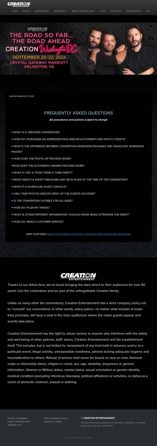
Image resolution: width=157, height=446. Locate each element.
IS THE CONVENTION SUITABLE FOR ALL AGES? (42, 200)
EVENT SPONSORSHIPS (19, 422)
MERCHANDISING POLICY (56, 418)
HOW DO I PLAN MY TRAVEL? (30, 207)
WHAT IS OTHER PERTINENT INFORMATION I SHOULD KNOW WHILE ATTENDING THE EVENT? (70, 214)
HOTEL (103, 11)
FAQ (148, 11)
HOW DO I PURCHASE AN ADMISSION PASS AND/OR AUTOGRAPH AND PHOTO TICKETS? (68, 139)
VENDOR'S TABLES (53, 422)
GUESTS (26, 11)
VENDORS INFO (133, 11)
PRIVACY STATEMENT (18, 418)
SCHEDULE (116, 11)
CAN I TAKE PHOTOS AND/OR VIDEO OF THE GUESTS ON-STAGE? (53, 193)
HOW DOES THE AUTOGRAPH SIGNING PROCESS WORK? (47, 165)
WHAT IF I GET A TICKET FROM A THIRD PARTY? (42, 172)
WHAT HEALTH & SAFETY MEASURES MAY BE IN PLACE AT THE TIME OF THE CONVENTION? (69, 179)
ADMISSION (60, 11)
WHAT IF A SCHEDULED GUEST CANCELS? (38, 186)
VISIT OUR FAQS (78, 234)
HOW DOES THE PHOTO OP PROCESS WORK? (41, 158)
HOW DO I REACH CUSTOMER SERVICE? (37, 221)
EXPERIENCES (42, 11)
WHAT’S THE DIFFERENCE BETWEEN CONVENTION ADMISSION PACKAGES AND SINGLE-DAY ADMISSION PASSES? (77, 149)
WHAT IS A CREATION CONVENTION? (35, 132)
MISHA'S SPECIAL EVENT (83, 11)
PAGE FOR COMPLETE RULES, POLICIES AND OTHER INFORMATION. (89, 234)
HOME (15, 11)
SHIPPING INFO (15, 425)
